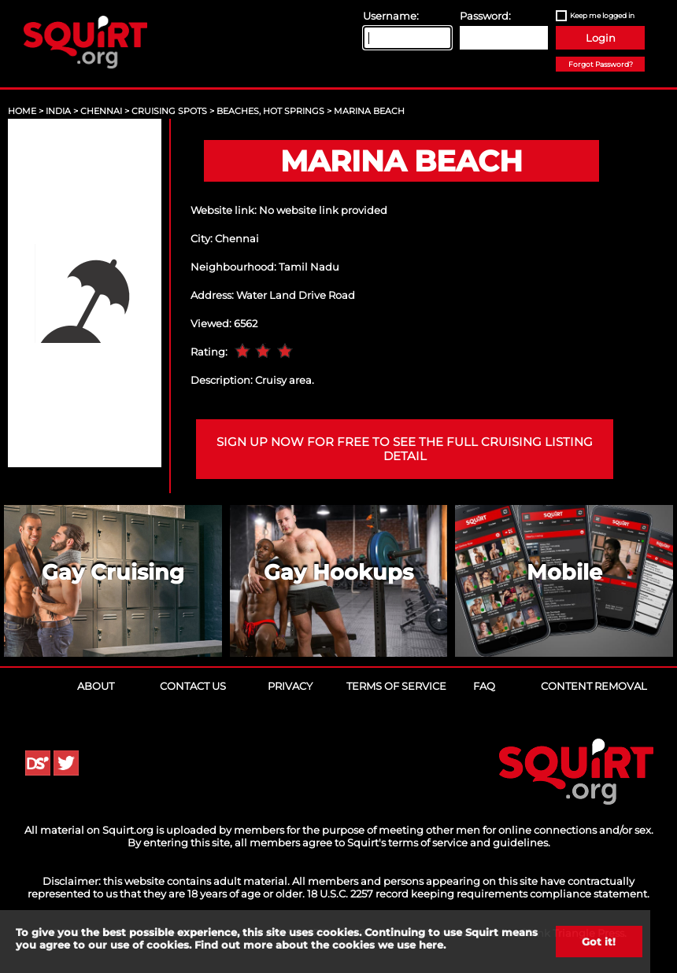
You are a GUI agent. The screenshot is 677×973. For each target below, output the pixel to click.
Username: (391, 15)
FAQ (484, 686)
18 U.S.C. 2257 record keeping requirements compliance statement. (478, 893)
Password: (485, 15)
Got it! (599, 941)
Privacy (290, 686)
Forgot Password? (600, 64)
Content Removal (594, 686)
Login (601, 37)
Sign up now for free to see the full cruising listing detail (404, 449)
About (95, 686)
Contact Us (193, 686)
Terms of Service (396, 686)
